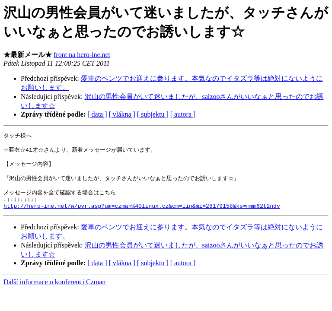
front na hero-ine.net (82, 54)
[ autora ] (183, 114)
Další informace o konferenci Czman (54, 291)
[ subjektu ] (153, 114)
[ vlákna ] (122, 114)
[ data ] (97, 114)
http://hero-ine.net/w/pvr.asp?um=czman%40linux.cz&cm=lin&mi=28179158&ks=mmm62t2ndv (141, 215)
